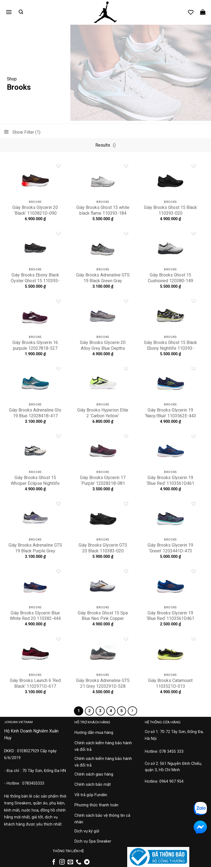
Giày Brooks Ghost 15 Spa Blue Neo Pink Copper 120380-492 (103, 618)
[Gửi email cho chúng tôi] (70, 862)
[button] (8, 12)
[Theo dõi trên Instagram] (62, 862)
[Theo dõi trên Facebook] (54, 862)
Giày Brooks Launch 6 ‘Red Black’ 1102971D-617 (35, 683)
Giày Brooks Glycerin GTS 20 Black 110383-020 (103, 547)
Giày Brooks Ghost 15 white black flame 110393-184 (102, 210)
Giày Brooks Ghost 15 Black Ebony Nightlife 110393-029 (170, 348)
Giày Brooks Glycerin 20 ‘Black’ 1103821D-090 (35, 210)
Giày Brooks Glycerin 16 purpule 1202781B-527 (35, 345)
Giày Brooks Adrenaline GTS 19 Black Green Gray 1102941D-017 (103, 280)
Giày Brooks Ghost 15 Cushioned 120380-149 (170, 277)
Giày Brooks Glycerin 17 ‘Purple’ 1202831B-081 (103, 480)
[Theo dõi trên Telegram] (87, 862)
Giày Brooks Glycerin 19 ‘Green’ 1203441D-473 (170, 547)
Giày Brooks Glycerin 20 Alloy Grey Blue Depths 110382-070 (103, 348)
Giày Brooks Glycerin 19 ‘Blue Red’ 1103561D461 (170, 480)
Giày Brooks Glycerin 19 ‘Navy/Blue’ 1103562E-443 (170, 412)
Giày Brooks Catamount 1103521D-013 (170, 683)
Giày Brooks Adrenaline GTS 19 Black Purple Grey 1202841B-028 (35, 550)
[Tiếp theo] (132, 711)
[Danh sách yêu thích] (191, 12)
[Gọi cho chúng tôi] (78, 862)
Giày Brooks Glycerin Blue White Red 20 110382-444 (35, 615)
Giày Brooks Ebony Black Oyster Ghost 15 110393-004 (35, 280)
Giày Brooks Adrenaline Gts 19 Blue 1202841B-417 (35, 412)
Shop (12, 79)
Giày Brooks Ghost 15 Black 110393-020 (170, 210)
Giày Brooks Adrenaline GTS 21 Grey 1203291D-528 (103, 683)
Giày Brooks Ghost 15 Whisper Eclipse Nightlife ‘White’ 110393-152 (35, 483)
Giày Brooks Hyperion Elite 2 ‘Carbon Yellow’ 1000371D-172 (102, 415)
